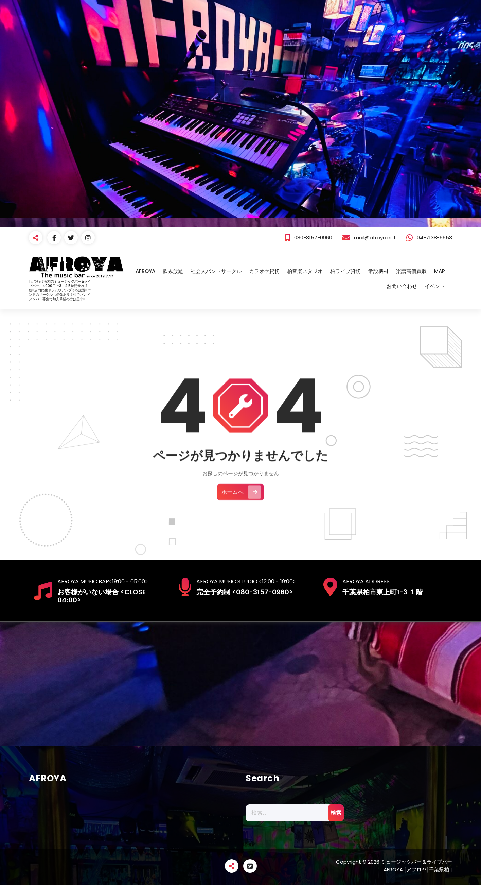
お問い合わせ (402, 286)
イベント (435, 286)
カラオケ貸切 (264, 271)
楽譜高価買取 (411, 271)
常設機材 (378, 271)
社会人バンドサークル (216, 271)
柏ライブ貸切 (345, 271)
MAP (439, 271)
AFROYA (145, 271)
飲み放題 (173, 271)
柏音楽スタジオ (305, 271)
